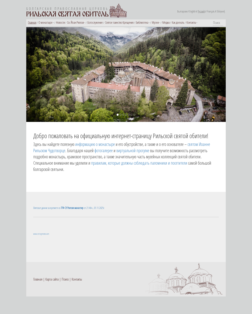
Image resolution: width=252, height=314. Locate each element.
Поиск (65, 279)
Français (210, 11)
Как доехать (178, 22)
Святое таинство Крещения (119, 22)
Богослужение (95, 22)
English (192, 11)
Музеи (155, 22)
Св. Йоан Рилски (75, 22)
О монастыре (45, 22)
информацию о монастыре (95, 144)
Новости (60, 22)
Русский (201, 11)
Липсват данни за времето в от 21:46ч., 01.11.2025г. (69, 208)
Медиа (166, 22)
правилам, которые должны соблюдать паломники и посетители (139, 163)
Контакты (191, 22)
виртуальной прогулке (132, 150)
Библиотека (142, 22)
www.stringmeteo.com (41, 233)
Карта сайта (52, 279)
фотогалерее (103, 150)
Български (182, 11)
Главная (32, 22)
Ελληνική (221, 11)
